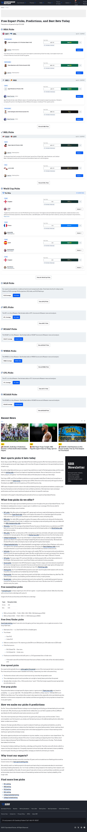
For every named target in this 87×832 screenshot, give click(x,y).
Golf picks (7, 551)
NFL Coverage (7, 317)
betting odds (10, 472)
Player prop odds (48, 690)
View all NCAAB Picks (43, 410)
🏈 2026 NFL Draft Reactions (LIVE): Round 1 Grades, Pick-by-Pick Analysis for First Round (71, 448)
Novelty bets (7, 579)
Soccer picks (7, 563)
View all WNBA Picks (43, 367)
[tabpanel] (33, 55)
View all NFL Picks (43, 323)
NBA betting (7, 786)
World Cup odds (42, 567)
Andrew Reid (10, 232)
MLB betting (7, 789)
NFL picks (7, 512)
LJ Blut (8, 208)
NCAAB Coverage (7, 404)
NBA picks (7, 519)
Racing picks (7, 569)
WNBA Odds (18, 361)
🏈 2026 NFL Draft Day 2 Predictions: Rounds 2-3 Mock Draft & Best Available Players (14, 448)
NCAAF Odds (18, 339)
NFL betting (7, 784)
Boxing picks (7, 574)
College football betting (11, 797)
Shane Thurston (10, 96)
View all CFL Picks (43, 388)
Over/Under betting (6, 623)
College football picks (10, 537)
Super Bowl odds (17, 514)
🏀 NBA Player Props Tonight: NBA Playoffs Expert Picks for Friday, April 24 (43, 448)
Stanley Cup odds (34, 535)
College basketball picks (11, 544)
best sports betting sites (21, 761)
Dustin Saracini (10, 249)
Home (2, 7)
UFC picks (7, 558)
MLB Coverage (7, 295)
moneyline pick (6, 590)
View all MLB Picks (43, 301)
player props (16, 480)
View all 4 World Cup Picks (43, 277)
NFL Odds (16, 317)
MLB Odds (16, 295)
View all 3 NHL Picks (43, 183)
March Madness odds (49, 546)
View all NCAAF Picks (43, 345)
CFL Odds (16, 382)
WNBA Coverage (7, 361)
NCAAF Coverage (7, 339)
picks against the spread (28, 669)
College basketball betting (11, 795)
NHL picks (7, 533)
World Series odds (57, 528)
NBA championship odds (13, 523)
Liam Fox (9, 49)
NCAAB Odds (18, 404)
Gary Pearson (10, 266)
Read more (6, 216)
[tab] (80, 42)
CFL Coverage (7, 382)
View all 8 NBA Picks (43, 126)
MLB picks (7, 526)
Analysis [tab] (79, 50)
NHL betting (7, 792)
